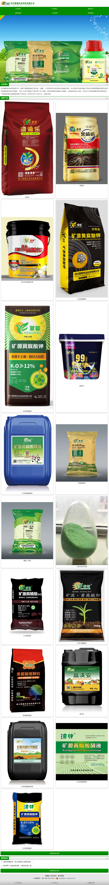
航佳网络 (61, 876)
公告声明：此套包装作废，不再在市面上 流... (17, 865)
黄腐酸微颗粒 (27, 715)
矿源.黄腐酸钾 (81, 643)
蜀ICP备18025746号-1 (49, 878)
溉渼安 (82, 714)
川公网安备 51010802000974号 (65, 878)
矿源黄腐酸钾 (81, 299)
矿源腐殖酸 (27, 636)
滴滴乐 (27, 197)
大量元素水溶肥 (82, 566)
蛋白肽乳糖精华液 (27, 282)
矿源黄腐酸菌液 (27, 493)
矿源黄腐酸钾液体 (27, 786)
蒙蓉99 (82, 386)
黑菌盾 (82, 185)
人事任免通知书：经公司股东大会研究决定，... (18, 862)
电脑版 (47, 876)
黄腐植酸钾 (81, 483)
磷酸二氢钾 (27, 560)
